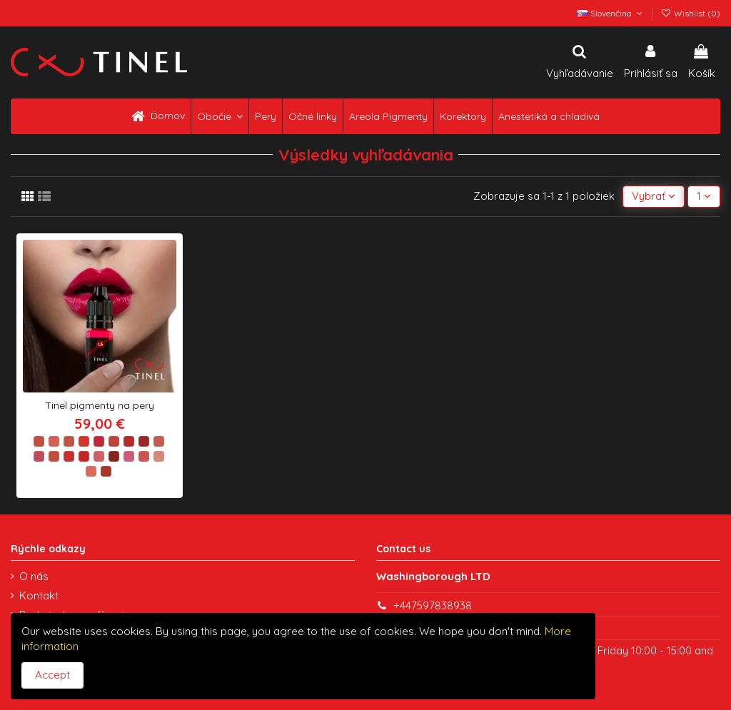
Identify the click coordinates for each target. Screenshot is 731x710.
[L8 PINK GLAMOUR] (143, 441)
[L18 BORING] (158, 456)
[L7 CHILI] (128, 441)
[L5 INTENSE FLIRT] (99, 441)
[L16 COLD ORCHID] (128, 456)
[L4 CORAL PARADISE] (84, 441)
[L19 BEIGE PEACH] (91, 471)
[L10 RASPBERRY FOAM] (39, 456)
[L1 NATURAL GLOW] (39, 441)
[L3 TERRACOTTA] (69, 441)
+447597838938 (432, 605)
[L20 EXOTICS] (106, 471)
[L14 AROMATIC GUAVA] (99, 456)
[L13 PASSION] (84, 456)
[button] (219, 116)
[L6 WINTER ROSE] (114, 441)
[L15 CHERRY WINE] (114, 456)
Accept (52, 674)
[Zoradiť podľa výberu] (653, 197)
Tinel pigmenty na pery (99, 405)
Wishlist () (690, 13)
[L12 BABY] (69, 456)
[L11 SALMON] (54, 456)
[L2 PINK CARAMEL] (54, 441)
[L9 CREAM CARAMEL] (158, 441)
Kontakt (39, 595)
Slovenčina (611, 13)
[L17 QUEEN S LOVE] (143, 456)
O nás (34, 576)
